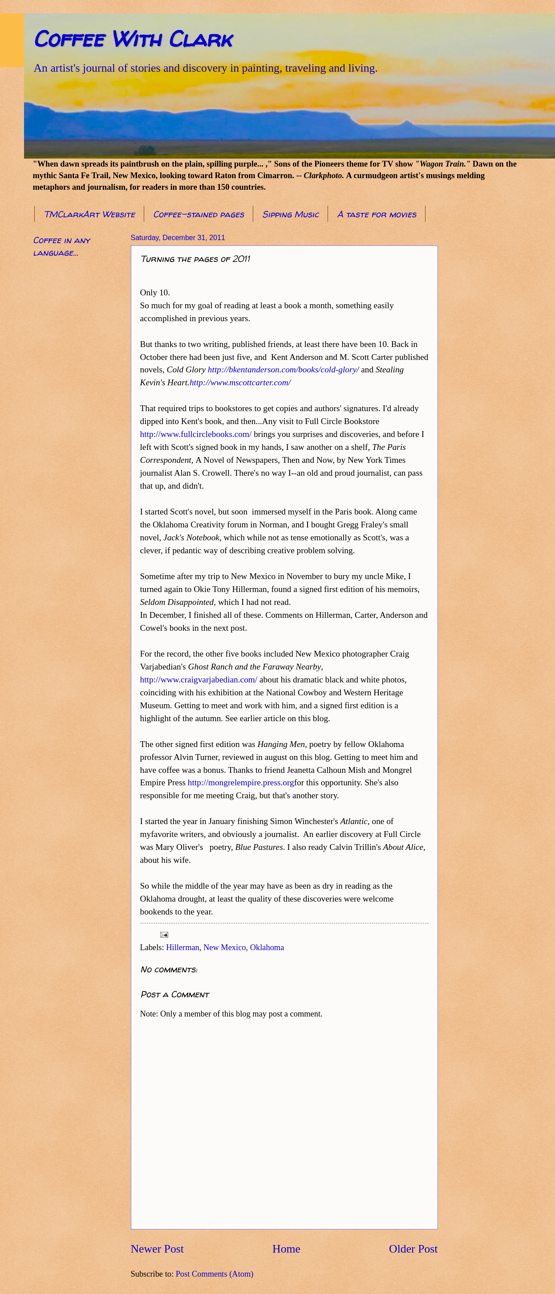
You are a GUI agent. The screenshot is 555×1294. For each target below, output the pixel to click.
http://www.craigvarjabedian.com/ (199, 679)
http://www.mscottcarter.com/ (240, 382)
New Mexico (224, 947)
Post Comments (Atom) (215, 1274)
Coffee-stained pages (198, 214)
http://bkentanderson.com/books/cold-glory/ (283, 369)
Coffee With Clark (132, 38)
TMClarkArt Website (89, 214)
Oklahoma (267, 947)
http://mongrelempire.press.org (241, 782)
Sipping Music (290, 214)
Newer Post (157, 1248)
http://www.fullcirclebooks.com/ (196, 434)
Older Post (413, 1248)
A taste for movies (376, 214)
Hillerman (182, 947)
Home (286, 1248)
